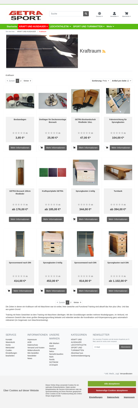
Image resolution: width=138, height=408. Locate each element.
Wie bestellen (33, 353)
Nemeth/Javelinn (56, 354)
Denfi (51, 346)
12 (121, 81)
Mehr (110, 26)
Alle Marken (54, 343)
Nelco (51, 351)
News (29, 358)
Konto (8, 345)
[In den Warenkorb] (42, 147)
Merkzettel (10, 348)
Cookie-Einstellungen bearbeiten (11, 353)
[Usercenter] (114, 14)
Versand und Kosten (35, 348)
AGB (29, 342)
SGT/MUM (53, 362)
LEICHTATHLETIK (60, 26)
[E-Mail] (106, 347)
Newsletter (31, 356)
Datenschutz (32, 345)
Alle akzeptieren (112, 384)
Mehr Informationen (20, 148)
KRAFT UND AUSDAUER (33, 26)
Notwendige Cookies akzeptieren (112, 390)
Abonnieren (126, 347)
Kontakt (9, 339)
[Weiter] (27, 81)
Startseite (12, 26)
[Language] (99, 14)
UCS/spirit (53, 365)
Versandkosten (126, 374)
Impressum (32, 339)
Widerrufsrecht (33, 350)
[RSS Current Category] (103, 51)
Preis (99, 81)
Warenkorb (10, 342)
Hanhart (52, 349)
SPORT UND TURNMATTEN (88, 26)
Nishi (51, 357)
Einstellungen (95, 397)
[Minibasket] (126, 14)
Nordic (52, 359)
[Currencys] (106, 15)
